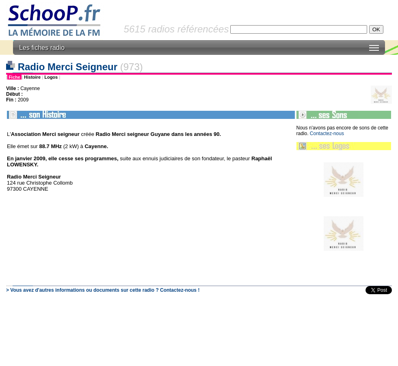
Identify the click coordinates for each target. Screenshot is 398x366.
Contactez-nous (327, 133)
